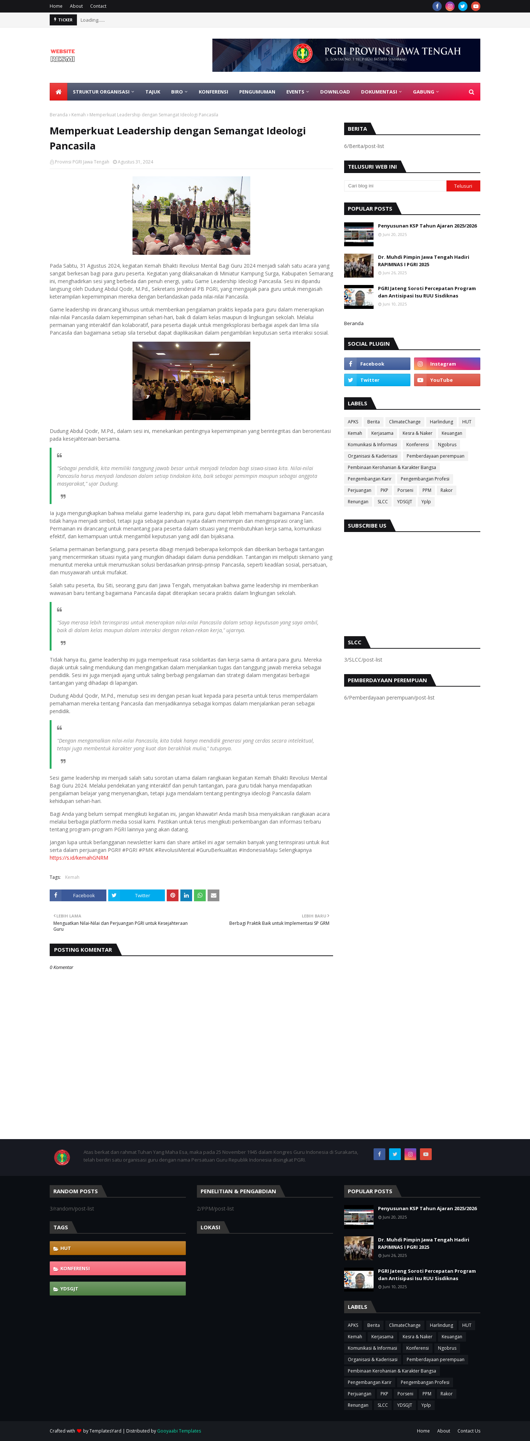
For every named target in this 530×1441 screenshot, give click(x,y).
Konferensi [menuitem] (213, 91)
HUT (466, 422)
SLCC (383, 501)
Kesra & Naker (417, 433)
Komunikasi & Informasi (372, 444)
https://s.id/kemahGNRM (79, 857)
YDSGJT (404, 501)
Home (56, 6)
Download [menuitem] (335, 91)
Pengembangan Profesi (425, 479)
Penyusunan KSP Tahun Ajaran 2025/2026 (427, 225)
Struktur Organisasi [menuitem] (101, 91)
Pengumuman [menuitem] (257, 91)
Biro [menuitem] (177, 91)
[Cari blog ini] (395, 185)
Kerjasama (382, 433)
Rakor (447, 490)
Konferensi (417, 444)
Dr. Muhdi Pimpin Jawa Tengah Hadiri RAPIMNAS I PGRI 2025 (423, 261)
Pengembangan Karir (370, 479)
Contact (98, 6)
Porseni (405, 490)
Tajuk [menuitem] (152, 91)
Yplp (426, 501)
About (76, 6)
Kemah (78, 115)
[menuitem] (58, 92)
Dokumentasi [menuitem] (379, 91)
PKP (384, 490)
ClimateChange (405, 422)
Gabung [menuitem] (423, 91)
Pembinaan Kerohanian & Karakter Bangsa (392, 467)
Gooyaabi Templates (179, 1431)
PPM (427, 490)
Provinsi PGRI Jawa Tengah (82, 162)
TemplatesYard (105, 1431)
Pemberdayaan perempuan (435, 456)
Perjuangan (359, 490)
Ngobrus (447, 444)
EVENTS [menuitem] (295, 91)
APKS (353, 422)
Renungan (358, 501)
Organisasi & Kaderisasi (373, 456)
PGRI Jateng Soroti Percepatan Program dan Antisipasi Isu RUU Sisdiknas (427, 292)
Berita (373, 422)
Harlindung (441, 422)
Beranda (59, 115)
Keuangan (452, 433)
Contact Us (468, 1431)
